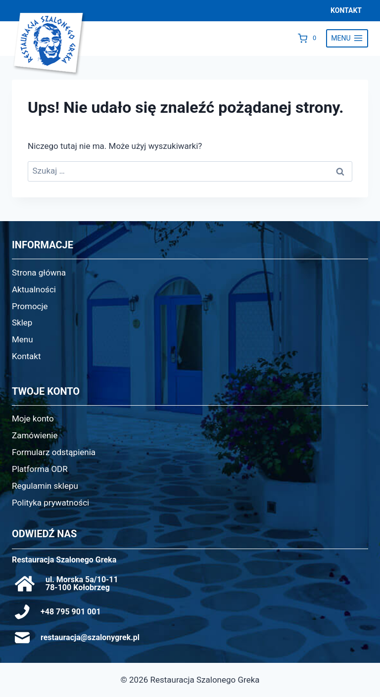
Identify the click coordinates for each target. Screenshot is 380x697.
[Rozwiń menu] (347, 38)
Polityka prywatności (50, 503)
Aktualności (34, 289)
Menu (22, 339)
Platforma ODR (40, 469)
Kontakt (26, 356)
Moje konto (33, 418)
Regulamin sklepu (45, 486)
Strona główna (39, 273)
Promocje (30, 306)
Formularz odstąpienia (53, 452)
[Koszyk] (309, 38)
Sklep (22, 322)
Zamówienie (35, 435)
